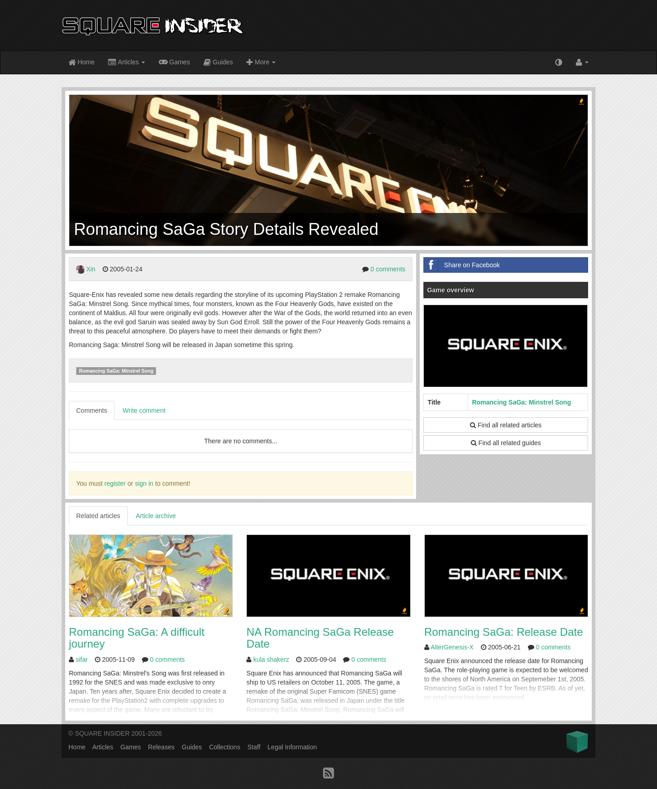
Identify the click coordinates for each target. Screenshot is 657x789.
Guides (218, 62)
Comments (91, 410)
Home (81, 62)
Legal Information (292, 747)
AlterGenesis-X (452, 647)
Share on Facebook (462, 265)
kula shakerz (271, 659)
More (261, 62)
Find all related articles (506, 425)
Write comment (144, 410)
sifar (82, 659)
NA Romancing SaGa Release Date (320, 638)
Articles (126, 62)
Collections (224, 747)
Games (174, 61)
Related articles (98, 515)
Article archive (156, 515)
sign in (144, 483)
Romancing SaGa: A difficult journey (136, 638)
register (115, 483)
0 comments (387, 269)
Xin (90, 269)
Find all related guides (506, 442)
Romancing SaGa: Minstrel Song (116, 371)
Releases (161, 747)
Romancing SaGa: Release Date (503, 632)
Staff (254, 747)
